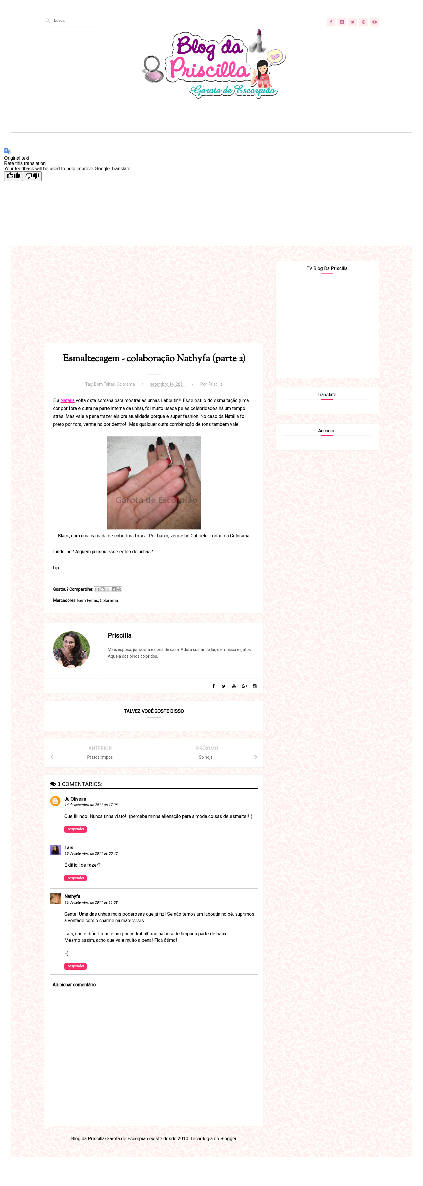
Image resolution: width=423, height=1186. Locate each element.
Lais (68, 848)
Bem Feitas (104, 384)
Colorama (126, 384)
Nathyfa (72, 896)
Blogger (228, 1138)
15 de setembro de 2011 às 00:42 (91, 853)
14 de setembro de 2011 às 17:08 (91, 805)
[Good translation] (13, 176)
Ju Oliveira (75, 799)
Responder (75, 829)
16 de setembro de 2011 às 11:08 (91, 902)
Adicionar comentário (74, 985)
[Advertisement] (154, 302)
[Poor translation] (32, 176)
